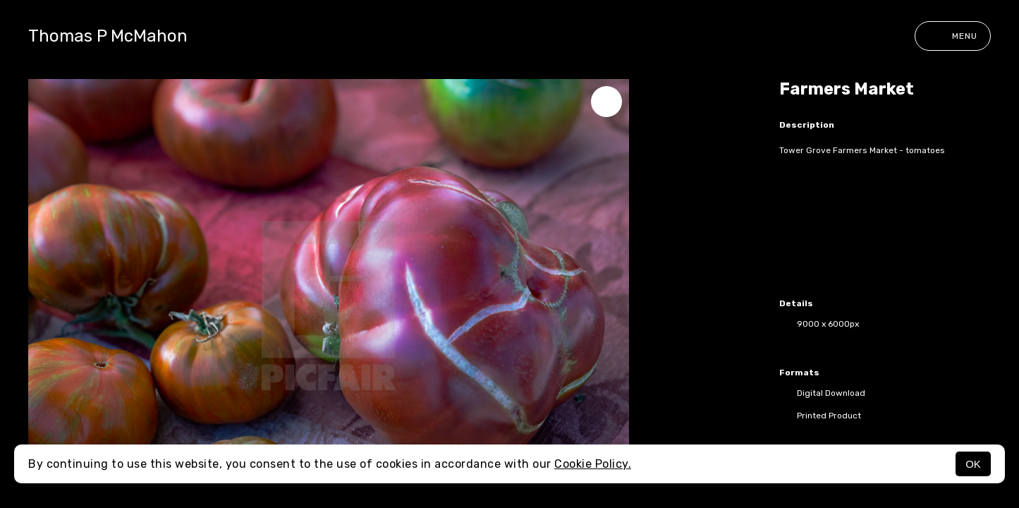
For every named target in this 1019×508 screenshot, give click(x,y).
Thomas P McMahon (108, 36)
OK (973, 464)
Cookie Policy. (592, 464)
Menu (952, 36)
